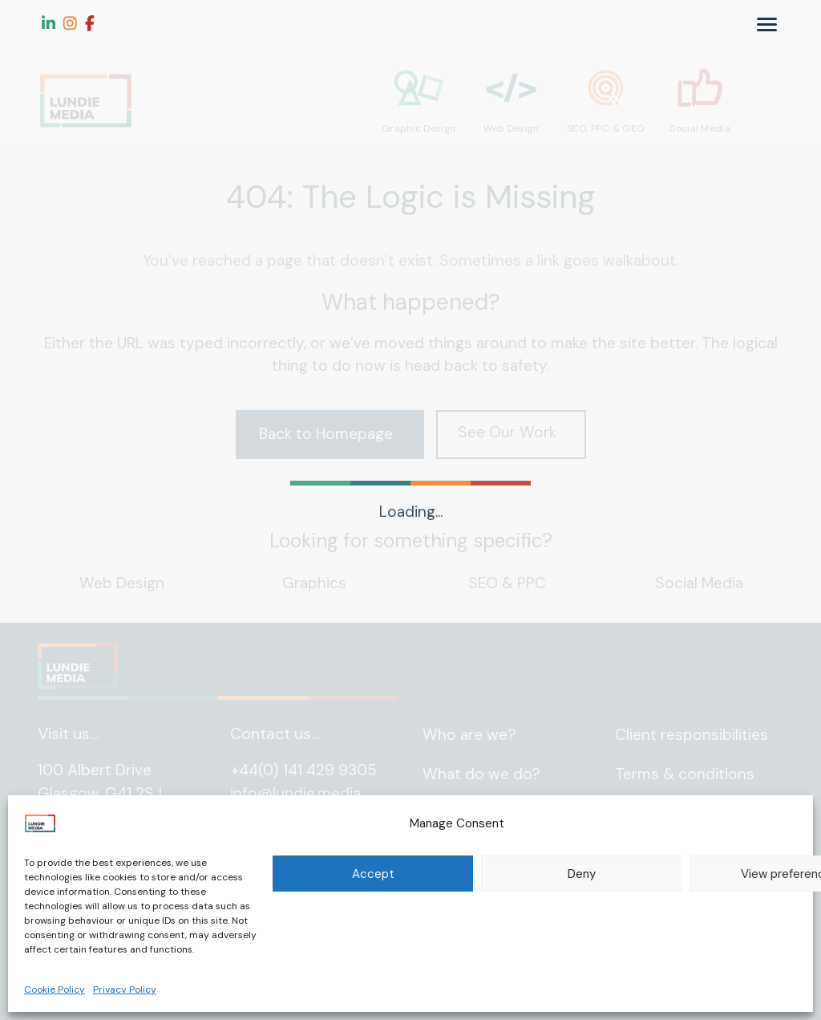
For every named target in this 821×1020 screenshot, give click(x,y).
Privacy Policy (124, 989)
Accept (373, 874)
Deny (582, 874)
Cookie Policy (54, 989)
